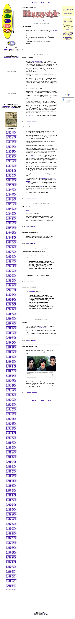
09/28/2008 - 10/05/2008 (11, 486)
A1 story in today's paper (36, 61)
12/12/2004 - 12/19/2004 (11, 241)
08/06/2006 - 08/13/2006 (11, 348)
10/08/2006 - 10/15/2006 (11, 360)
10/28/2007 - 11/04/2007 (11, 429)
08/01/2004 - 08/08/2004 (11, 217)
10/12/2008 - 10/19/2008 (11, 489)
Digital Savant (7, 49)
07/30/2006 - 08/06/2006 (11, 347)
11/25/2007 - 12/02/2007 (11, 434)
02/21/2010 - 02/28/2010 (11, 577)
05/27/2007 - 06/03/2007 (11, 402)
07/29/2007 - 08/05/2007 (11, 413)
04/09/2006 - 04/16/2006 (11, 327)
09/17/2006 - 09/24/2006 (11, 356)
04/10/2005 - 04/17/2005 (11, 262)
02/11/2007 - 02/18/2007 (11, 383)
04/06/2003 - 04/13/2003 (11, 131)
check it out (31, 115)
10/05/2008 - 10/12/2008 (11, 488)
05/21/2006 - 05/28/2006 (11, 334)
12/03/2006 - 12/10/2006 (11, 370)
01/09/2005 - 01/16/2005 (11, 246)
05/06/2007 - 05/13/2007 (11, 398)
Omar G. (29, 48)
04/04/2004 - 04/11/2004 (11, 197)
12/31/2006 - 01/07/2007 (11, 375)
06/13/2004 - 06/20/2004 (11, 208)
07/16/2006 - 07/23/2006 (11, 345)
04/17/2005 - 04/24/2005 (11, 264)
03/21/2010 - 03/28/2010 (11, 582)
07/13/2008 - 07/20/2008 (11, 472)
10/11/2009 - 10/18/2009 (11, 555)
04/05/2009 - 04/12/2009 (11, 520)
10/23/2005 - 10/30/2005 (11, 298)
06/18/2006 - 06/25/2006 (11, 340)
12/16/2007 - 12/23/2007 (11, 438)
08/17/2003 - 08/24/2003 (11, 155)
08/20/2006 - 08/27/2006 (11, 351)
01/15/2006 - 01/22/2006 (11, 312)
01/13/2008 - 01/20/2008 (11, 441)
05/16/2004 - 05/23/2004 (11, 203)
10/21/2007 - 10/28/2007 (11, 428)
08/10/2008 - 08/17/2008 (11, 477)
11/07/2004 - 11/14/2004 (11, 235)
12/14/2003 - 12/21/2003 (11, 176)
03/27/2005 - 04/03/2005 (11, 260)
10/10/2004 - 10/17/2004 (11, 229)
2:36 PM (34, 226)
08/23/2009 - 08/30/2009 (11, 546)
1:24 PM (34, 340)
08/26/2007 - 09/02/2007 (11, 418)
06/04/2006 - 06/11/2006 (11, 337)
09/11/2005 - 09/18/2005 (11, 290)
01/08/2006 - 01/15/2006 (11, 310)
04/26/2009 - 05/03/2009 (11, 524)
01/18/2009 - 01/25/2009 (11, 507)
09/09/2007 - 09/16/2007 (11, 420)
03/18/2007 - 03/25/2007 (11, 389)
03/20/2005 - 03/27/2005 (11, 259)
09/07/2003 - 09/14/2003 (11, 159)
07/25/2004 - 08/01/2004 (11, 216)
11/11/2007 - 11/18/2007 (11, 432)
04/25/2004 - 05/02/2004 (11, 200)
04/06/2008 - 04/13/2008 (11, 456)
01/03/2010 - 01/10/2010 (11, 570)
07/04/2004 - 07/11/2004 (11, 212)
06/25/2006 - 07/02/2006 (11, 341)
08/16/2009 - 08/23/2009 (11, 544)
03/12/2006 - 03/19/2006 (11, 322)
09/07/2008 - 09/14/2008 (11, 482)
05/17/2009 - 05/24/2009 (11, 528)
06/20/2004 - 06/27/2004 (11, 209)
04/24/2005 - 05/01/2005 (11, 265)
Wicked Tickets (67, 10)
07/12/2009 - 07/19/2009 (11, 538)
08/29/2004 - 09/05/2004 (11, 222)
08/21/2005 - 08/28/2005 (11, 286)
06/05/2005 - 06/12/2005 (11, 272)
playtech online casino (67, 24)
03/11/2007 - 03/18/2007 (11, 388)
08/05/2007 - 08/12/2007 (11, 414)
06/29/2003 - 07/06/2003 (11, 146)
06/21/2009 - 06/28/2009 (11, 534)
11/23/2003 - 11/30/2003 (11, 173)
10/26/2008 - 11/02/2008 (11, 491)
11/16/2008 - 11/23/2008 (11, 495)
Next (49, 2)
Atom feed (5, 106)
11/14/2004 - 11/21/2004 (11, 236)
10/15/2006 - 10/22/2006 (11, 361)
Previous (34, 2)
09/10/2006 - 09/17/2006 (11, 355)
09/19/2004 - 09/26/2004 (11, 226)
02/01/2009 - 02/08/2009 (11, 509)
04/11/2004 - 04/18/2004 (11, 198)
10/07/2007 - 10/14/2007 (11, 426)
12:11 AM (34, 198)
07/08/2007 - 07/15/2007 (11, 409)
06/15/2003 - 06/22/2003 (11, 143)
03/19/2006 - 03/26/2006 (11, 323)
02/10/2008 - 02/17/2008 (11, 446)
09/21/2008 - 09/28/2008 (11, 485)
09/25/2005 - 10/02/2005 (11, 293)
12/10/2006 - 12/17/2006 (11, 371)
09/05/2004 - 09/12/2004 (11, 223)
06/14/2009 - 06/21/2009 (11, 533)
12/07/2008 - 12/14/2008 (11, 499)
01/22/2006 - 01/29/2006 (11, 313)
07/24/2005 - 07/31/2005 (11, 281)
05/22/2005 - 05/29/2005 (11, 270)
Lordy (27, 210)
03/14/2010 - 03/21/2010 (11, 581)
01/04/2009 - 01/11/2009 (11, 504)
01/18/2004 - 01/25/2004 (11, 183)
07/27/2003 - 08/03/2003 (11, 151)
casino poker (67, 22)
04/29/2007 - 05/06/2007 (11, 396)
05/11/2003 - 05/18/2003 (11, 137)
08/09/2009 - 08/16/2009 (11, 543)
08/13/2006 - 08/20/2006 (11, 350)
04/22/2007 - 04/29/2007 (11, 395)
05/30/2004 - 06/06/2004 (11, 205)
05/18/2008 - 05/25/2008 (11, 464)
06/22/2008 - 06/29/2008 (11, 469)
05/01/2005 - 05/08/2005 (11, 266)
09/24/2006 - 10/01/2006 (11, 357)
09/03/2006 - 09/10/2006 (11, 353)
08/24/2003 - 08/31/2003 (11, 156)
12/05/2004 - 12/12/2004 (11, 240)
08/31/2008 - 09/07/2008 (11, 481)
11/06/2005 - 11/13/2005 (11, 300)
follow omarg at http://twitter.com (11, 100)
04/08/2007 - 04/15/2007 (11, 393)
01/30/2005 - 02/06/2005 (11, 250)
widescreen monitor (46, 178)
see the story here (42, 385)
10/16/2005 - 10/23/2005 (11, 297)
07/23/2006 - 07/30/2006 (11, 346)
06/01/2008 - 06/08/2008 (11, 465)
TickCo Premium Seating (68, 9)
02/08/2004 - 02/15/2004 (11, 186)
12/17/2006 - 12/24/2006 (11, 372)
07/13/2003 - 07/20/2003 (11, 149)
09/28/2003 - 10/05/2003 (11, 162)
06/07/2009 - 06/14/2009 (11, 532)
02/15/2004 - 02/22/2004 (11, 188)
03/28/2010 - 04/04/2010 (11, 584)
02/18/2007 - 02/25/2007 (11, 384)
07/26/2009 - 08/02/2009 (11, 541)
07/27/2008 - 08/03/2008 (11, 475)
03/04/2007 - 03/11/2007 (11, 386)
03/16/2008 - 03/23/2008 (11, 452)
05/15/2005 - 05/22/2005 (11, 269)
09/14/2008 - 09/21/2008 (11, 484)
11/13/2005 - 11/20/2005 (11, 302)
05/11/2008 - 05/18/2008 (11, 462)
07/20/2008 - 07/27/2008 (11, 474)
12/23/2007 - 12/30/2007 (11, 439)
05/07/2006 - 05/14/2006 (11, 332)
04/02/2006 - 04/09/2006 (11, 326)
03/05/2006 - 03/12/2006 (11, 321)
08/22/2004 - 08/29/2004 (11, 221)
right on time (32, 291)
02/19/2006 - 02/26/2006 (11, 318)
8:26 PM (34, 121)
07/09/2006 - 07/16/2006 (11, 343)
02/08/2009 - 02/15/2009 (11, 510)
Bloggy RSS (11, 107)
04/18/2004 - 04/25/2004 (11, 199)
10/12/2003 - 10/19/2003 (11, 165)
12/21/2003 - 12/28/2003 (11, 178)
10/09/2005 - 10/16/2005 (11, 295)
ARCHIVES (41, 20)
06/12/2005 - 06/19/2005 (11, 274)
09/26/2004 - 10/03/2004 (11, 227)
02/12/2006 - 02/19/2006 (11, 317)
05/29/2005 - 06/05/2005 (11, 271)
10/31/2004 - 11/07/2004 (11, 233)
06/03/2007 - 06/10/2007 (11, 403)
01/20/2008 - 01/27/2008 (11, 442)
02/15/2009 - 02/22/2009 (11, 512)
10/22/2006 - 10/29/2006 (11, 362)
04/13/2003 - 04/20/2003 (11, 132)
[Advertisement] (68, 65)
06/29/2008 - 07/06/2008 (11, 470)
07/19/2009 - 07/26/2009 (11, 539)
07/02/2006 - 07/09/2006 (11, 342)
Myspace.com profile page (11, 57)
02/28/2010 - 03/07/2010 (11, 579)
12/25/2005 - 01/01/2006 (11, 309)
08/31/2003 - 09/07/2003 (11, 157)
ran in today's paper (40, 327)
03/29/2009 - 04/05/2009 (11, 519)
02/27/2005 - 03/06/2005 (11, 255)
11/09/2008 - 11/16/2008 (11, 494)
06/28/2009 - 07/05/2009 (11, 536)
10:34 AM (34, 48)
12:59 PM (34, 243)
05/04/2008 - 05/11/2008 (11, 461)
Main (42, 2)
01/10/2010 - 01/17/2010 (11, 571)
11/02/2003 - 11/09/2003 (11, 169)
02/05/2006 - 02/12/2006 (11, 315)
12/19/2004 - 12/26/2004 (11, 242)
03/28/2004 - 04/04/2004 (11, 195)
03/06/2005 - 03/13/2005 (11, 256)
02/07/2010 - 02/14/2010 (11, 575)
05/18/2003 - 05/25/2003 (11, 138)
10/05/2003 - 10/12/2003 (11, 164)
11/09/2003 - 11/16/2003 (11, 170)
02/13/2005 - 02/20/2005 (11, 252)
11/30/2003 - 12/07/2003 (11, 174)
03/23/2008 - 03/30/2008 (11, 453)
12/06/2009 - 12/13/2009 (11, 565)
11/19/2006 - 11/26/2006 (11, 367)
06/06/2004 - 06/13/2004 (11, 207)
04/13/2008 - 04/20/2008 (11, 457)
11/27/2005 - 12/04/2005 (11, 304)
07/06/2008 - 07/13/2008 (11, 471)
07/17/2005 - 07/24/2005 (11, 280)
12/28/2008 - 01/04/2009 (11, 503)
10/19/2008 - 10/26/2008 (11, 490)
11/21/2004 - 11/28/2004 (11, 237)
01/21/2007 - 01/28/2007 (11, 379)
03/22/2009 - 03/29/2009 (11, 518)
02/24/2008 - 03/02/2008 (11, 448)
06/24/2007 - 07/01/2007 (11, 407)
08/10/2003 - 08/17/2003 (11, 154)
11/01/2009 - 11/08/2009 (11, 558)
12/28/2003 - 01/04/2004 (11, 179)
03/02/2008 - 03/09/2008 (11, 450)
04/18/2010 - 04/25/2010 (11, 587)
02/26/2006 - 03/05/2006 (11, 319)
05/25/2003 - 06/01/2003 (11, 140)
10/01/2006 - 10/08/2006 (11, 359)
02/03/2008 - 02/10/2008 (11, 445)
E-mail (34, 614)
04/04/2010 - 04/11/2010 (11, 585)
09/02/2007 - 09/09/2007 (11, 419)
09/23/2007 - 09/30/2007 (11, 423)
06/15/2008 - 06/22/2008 (11, 467)
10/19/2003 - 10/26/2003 (11, 166)
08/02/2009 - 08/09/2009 (11, 542)
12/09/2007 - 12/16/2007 (11, 437)
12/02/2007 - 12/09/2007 (11, 436)
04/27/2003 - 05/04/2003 (11, 135)
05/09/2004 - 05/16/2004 (11, 202)
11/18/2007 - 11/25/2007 (11, 433)
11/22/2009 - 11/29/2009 (11, 562)
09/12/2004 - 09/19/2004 (11, 224)
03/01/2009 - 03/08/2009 (11, 514)
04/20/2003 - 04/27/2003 (11, 133)
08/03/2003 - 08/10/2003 (11, 152)
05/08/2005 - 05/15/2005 (11, 267)
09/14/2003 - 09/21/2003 (11, 160)
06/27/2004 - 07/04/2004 (11, 210)
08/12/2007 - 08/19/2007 (11, 415)
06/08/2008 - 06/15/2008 (11, 466)
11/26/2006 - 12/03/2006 (11, 369)
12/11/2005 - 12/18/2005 (11, 307)
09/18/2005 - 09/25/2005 (11, 291)
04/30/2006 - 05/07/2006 (11, 331)
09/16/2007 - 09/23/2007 (11, 422)
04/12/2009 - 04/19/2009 (11, 522)
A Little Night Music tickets (67, 36)
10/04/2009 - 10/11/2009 (11, 553)
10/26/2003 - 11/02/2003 (11, 167)
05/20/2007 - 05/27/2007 (11, 400)
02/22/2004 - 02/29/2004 (11, 189)
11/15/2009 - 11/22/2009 (11, 561)
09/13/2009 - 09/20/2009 (11, 550)
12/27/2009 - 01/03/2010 (11, 569)
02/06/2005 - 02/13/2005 (11, 251)
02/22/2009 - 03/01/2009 (11, 513)
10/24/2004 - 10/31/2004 (11, 232)
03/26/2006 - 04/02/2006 (11, 324)
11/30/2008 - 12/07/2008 (11, 498)
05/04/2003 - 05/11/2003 (11, 136)
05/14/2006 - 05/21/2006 (11, 333)
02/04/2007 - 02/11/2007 (11, 381)
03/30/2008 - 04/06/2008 (11, 455)
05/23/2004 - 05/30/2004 (11, 204)
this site (41, 186)
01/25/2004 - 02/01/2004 (11, 184)
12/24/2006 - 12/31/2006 (11, 374)
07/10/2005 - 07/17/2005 (11, 279)
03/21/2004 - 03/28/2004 (11, 194)
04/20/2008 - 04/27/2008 (11, 458)
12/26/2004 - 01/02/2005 (11, 243)
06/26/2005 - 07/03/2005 (11, 276)
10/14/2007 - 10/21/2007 (11, 427)
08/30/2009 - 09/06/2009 (11, 547)
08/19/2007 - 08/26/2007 (11, 417)
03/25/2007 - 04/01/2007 (11, 390)
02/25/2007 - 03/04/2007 (11, 385)
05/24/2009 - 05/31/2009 (11, 529)
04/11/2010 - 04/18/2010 (11, 586)
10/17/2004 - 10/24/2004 (11, 231)
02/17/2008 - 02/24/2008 (11, 447)
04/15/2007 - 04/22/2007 (11, 394)
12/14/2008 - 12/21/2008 (11, 500)
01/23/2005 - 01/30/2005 (11, 248)
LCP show (30, 155)
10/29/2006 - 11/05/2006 (11, 364)
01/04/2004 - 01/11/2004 (11, 180)
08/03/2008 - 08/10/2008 (11, 476)
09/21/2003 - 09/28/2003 (11, 161)
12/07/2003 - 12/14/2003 (11, 175)
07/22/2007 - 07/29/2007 (11, 412)
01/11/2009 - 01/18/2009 (11, 505)
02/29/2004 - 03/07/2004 (11, 190)
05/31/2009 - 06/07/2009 (11, 531)
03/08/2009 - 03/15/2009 (11, 515)
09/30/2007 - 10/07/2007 (11, 424)
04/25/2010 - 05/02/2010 (11, 589)
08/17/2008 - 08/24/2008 (11, 479)
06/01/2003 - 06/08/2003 (11, 141)
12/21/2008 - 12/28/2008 (11, 501)
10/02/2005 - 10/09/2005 (11, 294)
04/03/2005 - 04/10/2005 (11, 261)
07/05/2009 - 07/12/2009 (11, 537)
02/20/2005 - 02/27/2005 (11, 254)
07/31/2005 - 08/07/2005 (11, 283)
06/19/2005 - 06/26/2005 (11, 275)
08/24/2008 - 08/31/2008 (11, 480)
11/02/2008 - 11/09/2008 (11, 493)
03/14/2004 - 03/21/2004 (11, 193)
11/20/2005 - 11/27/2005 (11, 303)
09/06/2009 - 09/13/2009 (11, 548)
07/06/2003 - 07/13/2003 (11, 147)
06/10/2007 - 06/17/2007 (11, 404)
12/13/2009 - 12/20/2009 (11, 566)
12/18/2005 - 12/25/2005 (11, 308)
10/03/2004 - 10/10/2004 (11, 228)
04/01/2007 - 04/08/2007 (11, 391)
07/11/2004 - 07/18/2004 (11, 213)
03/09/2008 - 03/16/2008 (11, 451)
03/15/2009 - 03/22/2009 (11, 517)
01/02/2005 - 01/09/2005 (11, 245)
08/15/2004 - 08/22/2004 (11, 219)
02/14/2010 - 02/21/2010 (11, 576)
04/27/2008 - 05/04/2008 (11, 460)
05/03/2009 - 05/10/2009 (11, 525)
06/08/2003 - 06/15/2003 (11, 142)
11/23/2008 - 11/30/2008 (11, 496)
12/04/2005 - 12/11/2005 (11, 305)
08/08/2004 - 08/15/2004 (11, 218)
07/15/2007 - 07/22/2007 (11, 410)
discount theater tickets (68, 32)
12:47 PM (34, 281)
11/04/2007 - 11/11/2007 (11, 431)
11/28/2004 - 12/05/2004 (11, 238)
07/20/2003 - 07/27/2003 (11, 150)
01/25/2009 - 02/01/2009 (11, 508)
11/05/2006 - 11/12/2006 (11, 365)
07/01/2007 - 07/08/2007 (11, 408)
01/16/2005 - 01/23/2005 (11, 247)
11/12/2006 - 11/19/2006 (11, 366)
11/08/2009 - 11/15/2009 (11, 560)
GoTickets (68, 39)
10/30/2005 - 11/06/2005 (11, 299)
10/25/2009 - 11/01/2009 (11, 557)
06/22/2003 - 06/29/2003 (11, 145)
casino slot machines (68, 21)
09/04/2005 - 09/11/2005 (11, 289)
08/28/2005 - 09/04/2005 (11, 288)
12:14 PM (34, 313)
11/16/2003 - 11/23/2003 (11, 171)
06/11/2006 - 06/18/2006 (11, 338)
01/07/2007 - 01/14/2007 (11, 376)
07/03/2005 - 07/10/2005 (11, 278)
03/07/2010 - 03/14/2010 (11, 580)
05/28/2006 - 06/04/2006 (11, 336)
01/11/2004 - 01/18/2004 (11, 181)
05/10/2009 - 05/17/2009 (11, 527)
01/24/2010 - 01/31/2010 (11, 574)
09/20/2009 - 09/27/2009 (11, 551)
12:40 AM (34, 392)
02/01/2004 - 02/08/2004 (11, 185)
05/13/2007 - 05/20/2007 (11, 399)
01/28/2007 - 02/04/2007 (11, 380)
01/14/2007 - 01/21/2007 (11, 377)
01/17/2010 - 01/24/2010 (11, 572)
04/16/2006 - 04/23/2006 (11, 328)
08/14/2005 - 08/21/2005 (11, 285)
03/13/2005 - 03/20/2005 (11, 257)
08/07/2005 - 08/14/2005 (11, 284)
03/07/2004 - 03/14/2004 (11, 192)
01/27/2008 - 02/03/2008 (11, 443)
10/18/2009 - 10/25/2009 (11, 556)
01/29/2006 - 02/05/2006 (11, 314)
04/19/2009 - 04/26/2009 (11, 523)
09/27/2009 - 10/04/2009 (11, 552)
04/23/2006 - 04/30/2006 (11, 329)
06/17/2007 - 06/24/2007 (11, 405)
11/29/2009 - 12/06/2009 (11, 563)
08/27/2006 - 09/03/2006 (11, 352)
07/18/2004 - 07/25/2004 (11, 214)
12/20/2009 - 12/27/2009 (11, 567)
